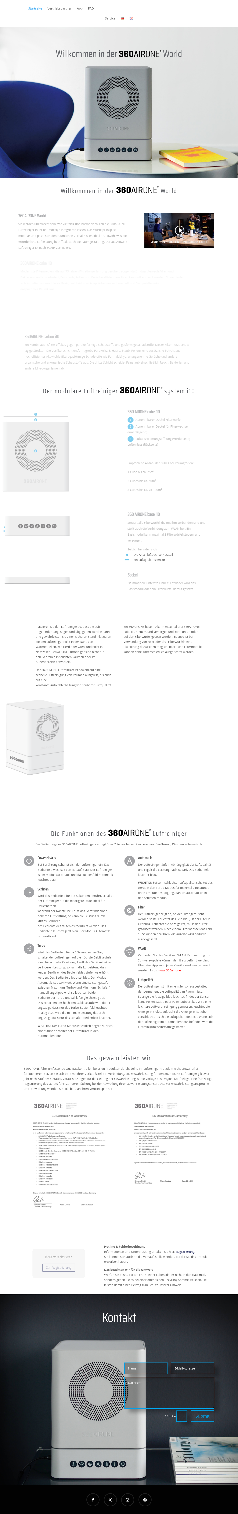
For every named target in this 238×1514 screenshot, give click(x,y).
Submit (202, 1415)
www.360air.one (169, 970)
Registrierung (185, 1251)
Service (110, 18)
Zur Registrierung (59, 1265)
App (80, 8)
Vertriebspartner (59, 8)
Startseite (35, 8)
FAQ (91, 8)
